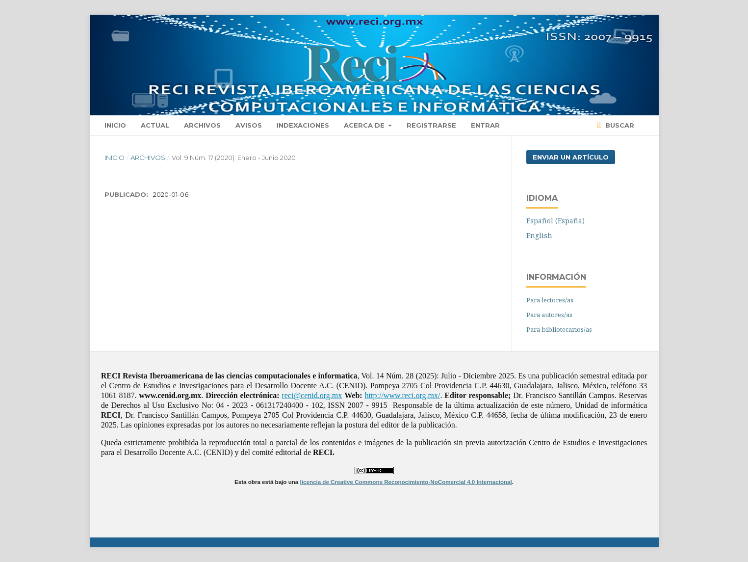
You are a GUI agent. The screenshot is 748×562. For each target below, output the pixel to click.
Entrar (485, 125)
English (539, 235)
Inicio (115, 125)
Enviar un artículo (571, 157)
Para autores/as (549, 314)
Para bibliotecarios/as (559, 329)
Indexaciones (303, 125)
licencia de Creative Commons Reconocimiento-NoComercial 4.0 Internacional (406, 482)
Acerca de (365, 125)
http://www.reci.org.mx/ (402, 395)
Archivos (202, 125)
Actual (155, 125)
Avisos (248, 125)
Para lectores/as (549, 299)
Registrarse (431, 125)
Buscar (618, 125)
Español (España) (555, 220)
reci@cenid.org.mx (312, 395)
